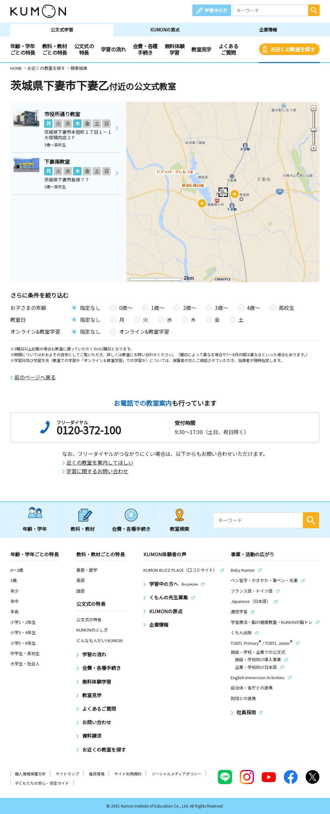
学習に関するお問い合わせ (97, 471)
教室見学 (201, 49)
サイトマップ (67, 773)
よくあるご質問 (228, 49)
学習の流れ (113, 49)
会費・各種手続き (145, 49)
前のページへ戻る (35, 377)
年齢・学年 (35, 528)
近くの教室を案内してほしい (99, 462)
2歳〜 (189, 307)
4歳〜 (253, 307)
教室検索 (179, 528)
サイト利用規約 (127, 773)
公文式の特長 (84, 49)
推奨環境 (96, 773)
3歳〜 (221, 307)
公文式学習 (62, 29)
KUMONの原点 (165, 29)
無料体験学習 (174, 49)
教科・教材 (83, 528)
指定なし (90, 307)
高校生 (286, 307)
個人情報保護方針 (30, 773)
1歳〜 (157, 307)
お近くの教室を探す (292, 49)
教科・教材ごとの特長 (54, 49)
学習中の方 (216, 10)
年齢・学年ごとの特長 (22, 49)
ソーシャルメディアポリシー (176, 773)
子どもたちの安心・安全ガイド (42, 783)
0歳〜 (125, 307)
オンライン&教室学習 (144, 331)
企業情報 (268, 29)
